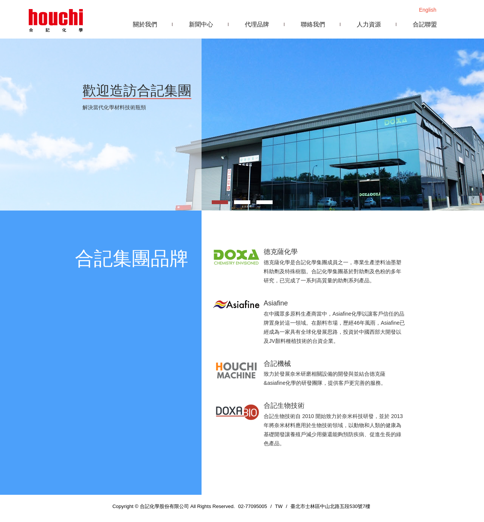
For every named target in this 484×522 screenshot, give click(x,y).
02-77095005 (252, 506)
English (427, 10)
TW (278, 506)
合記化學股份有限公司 (55, 20)
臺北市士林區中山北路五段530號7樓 (330, 506)
